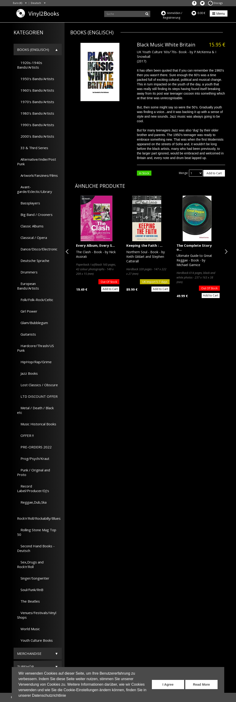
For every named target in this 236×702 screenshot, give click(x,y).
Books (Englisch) (33, 49)
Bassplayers (28, 203)
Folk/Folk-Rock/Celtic (35, 299)
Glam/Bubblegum (32, 322)
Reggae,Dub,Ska (32, 502)
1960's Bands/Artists (35, 90)
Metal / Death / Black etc (35, 410)
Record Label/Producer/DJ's (33, 488)
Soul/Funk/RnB (30, 589)
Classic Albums (30, 226)
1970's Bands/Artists (35, 101)
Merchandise (29, 653)
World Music (28, 629)
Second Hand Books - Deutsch (36, 548)
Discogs (215, 3)
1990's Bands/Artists (35, 124)
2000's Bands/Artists (35, 136)
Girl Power (27, 311)
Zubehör (25, 666)
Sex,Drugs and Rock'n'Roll (30, 564)
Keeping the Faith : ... (144, 245)
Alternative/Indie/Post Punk (36, 161)
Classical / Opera (32, 237)
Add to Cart (214, 173)
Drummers (27, 272)
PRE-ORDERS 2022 (34, 447)
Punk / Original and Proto (33, 472)
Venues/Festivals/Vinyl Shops (36, 615)
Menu (218, 13)
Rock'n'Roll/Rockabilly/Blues (39, 516)
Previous (68, 251)
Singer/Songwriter (33, 578)
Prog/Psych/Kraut (33, 458)
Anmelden (173, 13)
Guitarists (26, 334)
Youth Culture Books (35, 640)
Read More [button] (201, 684)
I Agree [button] (168, 684)
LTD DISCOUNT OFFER (37, 396)
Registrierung (171, 18)
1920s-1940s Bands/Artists (29, 65)
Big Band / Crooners (35, 214)
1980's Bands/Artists (35, 113)
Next (225, 251)
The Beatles (28, 601)
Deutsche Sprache (33, 260)
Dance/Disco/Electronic (37, 249)
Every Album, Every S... (95, 245)
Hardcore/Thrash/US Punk (35, 348)
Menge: (183, 173)
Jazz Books (27, 373)
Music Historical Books (36, 424)
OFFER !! (25, 435)
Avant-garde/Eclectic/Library (34, 189)
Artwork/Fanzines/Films (37, 175)
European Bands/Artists (28, 285)
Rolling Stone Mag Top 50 (36, 532)
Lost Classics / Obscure (37, 385)
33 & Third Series (32, 147)
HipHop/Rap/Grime (34, 362)
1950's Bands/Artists (35, 78)
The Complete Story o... (194, 247)
